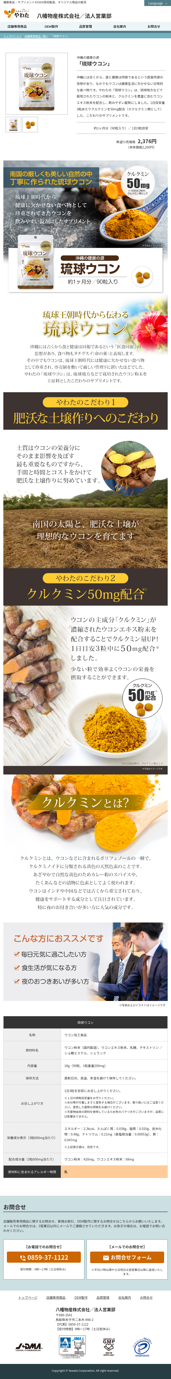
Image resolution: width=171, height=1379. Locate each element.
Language (155, 3)
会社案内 (119, 26)
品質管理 (85, 26)
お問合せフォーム (127, 1257)
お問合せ (153, 26)
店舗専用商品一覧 (35, 36)
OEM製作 (51, 26)
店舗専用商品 (17, 26)
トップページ (11, 36)
